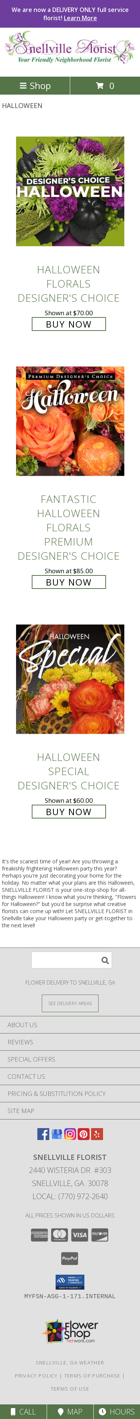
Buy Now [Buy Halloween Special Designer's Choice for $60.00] (69, 811)
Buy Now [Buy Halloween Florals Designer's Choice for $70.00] (69, 324)
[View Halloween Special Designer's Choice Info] (70, 678)
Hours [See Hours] (117, 1412)
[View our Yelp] (97, 1137)
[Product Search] (71, 960)
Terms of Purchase (92, 1375)
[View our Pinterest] (84, 1137)
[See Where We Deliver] (70, 1003)
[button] (70, 1282)
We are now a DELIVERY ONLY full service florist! (70, 14)
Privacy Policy (36, 1375)
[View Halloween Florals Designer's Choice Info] (70, 191)
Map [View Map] (70, 1412)
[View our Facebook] (43, 1137)
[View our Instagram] (70, 1137)
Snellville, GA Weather (70, 1362)
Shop (35, 85)
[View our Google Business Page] (57, 1137)
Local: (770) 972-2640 (70, 1196)
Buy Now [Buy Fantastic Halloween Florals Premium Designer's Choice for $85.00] (69, 582)
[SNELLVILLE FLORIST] (70, 65)
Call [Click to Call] (23, 1412)
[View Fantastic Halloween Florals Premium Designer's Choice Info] (70, 420)
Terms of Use (70, 1388)
